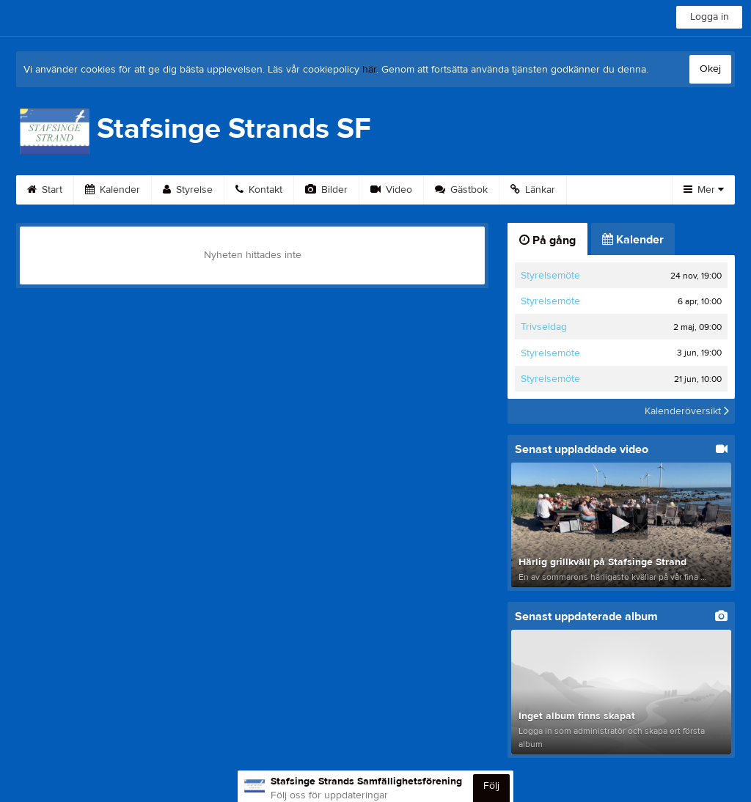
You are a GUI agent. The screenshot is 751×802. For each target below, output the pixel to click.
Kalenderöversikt (687, 411)
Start (44, 189)
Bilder (326, 189)
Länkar (532, 189)
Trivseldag (544, 327)
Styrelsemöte (550, 275)
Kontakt (258, 189)
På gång (547, 240)
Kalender (112, 189)
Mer (704, 189)
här (369, 69)
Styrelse (188, 189)
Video (391, 189)
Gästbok (461, 189)
